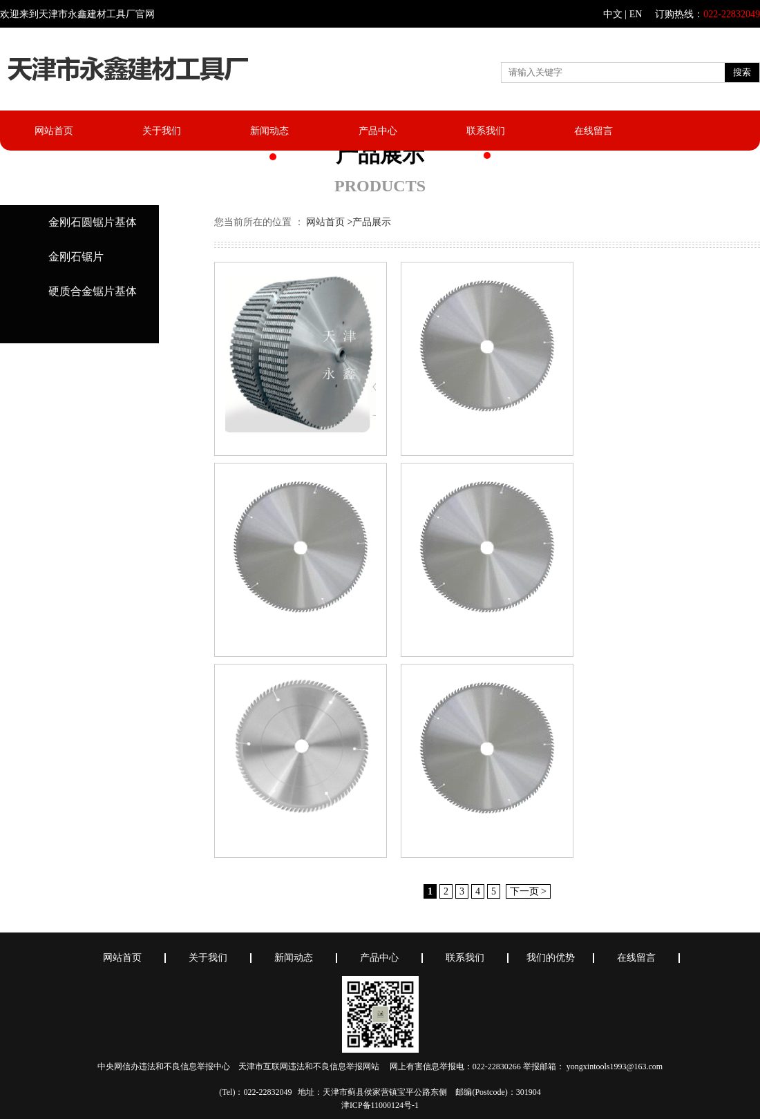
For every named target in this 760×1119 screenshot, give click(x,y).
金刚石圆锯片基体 (92, 222)
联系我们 (485, 131)
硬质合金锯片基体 (92, 291)
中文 (613, 14)
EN (636, 14)
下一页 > (528, 891)
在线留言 (593, 131)
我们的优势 (550, 958)
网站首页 (54, 131)
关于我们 (161, 131)
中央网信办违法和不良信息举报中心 (163, 1066)
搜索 (742, 72)
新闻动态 (269, 131)
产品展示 (371, 222)
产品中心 (378, 131)
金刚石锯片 (76, 256)
